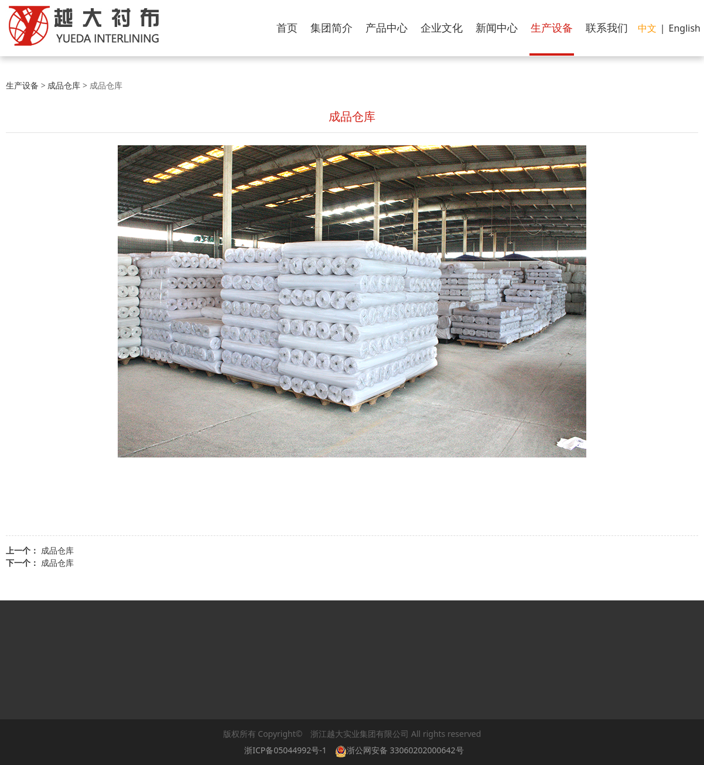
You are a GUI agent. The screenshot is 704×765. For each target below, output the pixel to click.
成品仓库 (63, 85)
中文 (647, 28)
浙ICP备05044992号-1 (285, 750)
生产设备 (552, 28)
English (684, 28)
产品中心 (386, 28)
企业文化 (442, 28)
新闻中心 (497, 28)
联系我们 (607, 28)
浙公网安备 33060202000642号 (401, 750)
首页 (287, 28)
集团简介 (331, 28)
